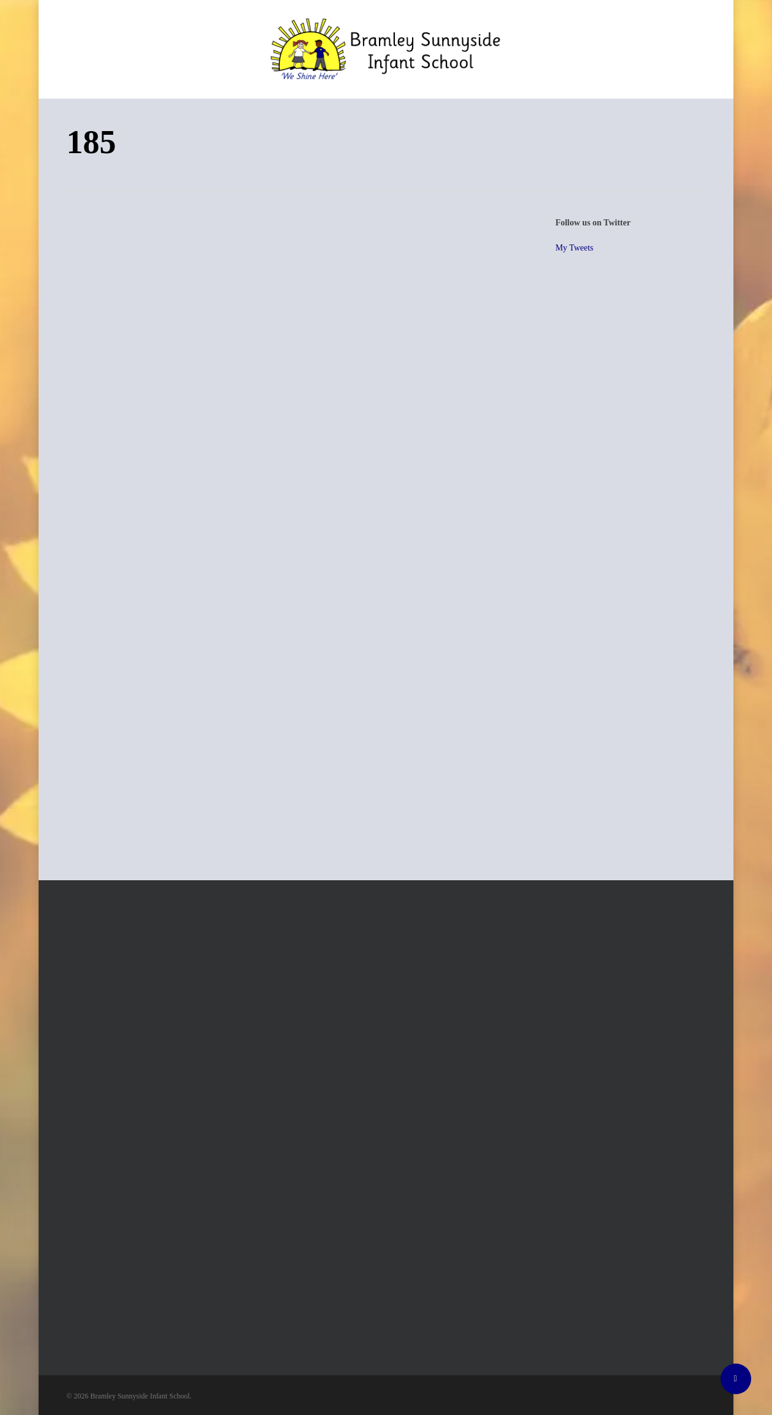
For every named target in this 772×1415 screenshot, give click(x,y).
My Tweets (574, 247)
